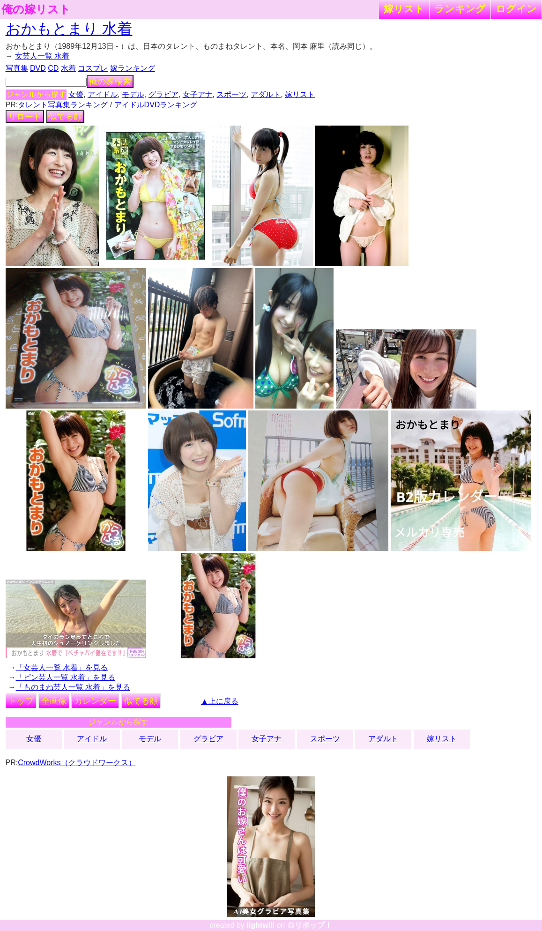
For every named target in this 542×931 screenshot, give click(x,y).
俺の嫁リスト (36, 9)
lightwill (260, 925)
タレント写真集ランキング (63, 105)
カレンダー (95, 701)
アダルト (266, 94)
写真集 (17, 68)
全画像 (54, 701)
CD (53, 68)
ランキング (460, 8)
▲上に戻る (219, 701)
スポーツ (231, 94)
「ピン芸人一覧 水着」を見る (65, 677)
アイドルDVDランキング (156, 105)
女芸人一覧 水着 (42, 56)
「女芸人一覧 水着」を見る (62, 667)
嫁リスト (404, 8)
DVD (38, 68)
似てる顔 (65, 116)
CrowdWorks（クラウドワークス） (76, 763)
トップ (21, 701)
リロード (25, 116)
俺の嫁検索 (110, 81)
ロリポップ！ (309, 925)
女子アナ (198, 94)
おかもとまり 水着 (69, 28)
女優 (75, 94)
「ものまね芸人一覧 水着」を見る (73, 687)
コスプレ (93, 68)
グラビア (163, 94)
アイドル (103, 94)
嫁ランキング (132, 68)
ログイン (516, 8)
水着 (68, 68)
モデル (133, 94)
